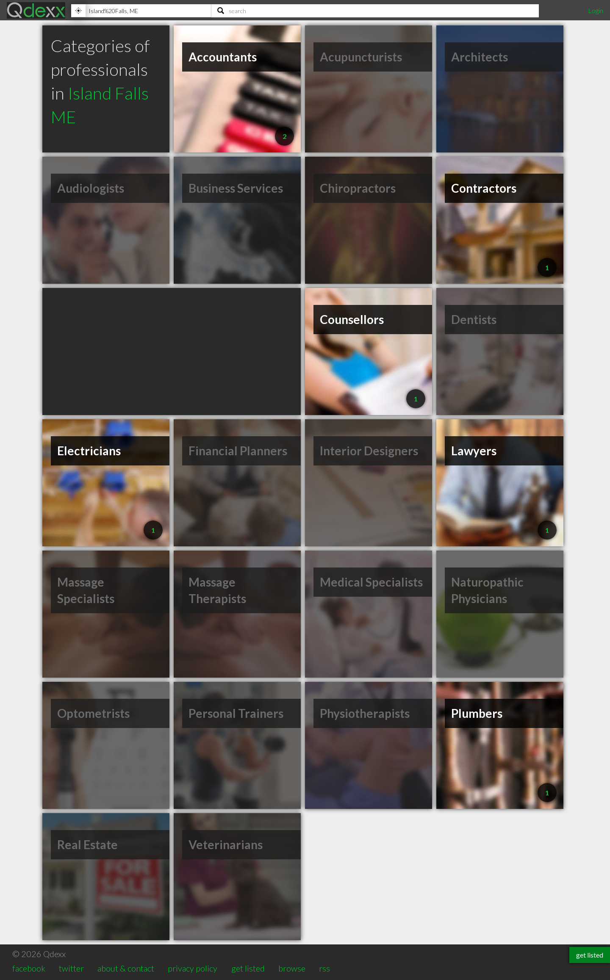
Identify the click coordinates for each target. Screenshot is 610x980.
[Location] (141, 10)
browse (291, 968)
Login (595, 10)
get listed (248, 968)
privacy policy (192, 968)
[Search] (375, 10)
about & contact (125, 968)
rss (324, 968)
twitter (71, 968)
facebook (28, 968)
